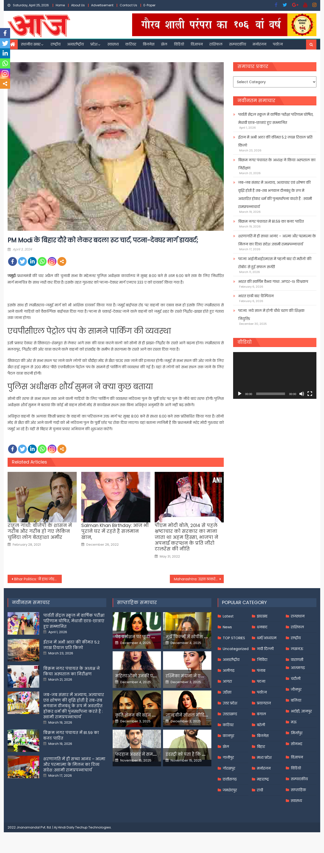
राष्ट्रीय (55, 44)
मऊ (294, 722)
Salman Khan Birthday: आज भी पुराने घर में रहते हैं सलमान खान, (115, 531)
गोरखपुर (229, 768)
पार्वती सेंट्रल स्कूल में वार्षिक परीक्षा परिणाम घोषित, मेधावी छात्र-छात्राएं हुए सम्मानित (275, 118)
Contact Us (128, 5)
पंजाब (261, 670)
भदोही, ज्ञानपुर (301, 711)
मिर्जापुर (296, 732)
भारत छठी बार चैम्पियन (256, 295)
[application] (274, 375)
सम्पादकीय (237, 44)
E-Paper (149, 5)
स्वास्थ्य (113, 44)
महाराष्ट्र (263, 779)
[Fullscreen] (309, 393)
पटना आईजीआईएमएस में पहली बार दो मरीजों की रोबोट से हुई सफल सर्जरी (274, 262)
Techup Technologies (93, 827)
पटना (261, 681)
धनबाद (262, 627)
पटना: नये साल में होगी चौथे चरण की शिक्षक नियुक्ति (271, 314)
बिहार (261, 746)
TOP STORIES (234, 637)
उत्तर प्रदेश (230, 703)
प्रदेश (93, 44)
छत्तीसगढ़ (230, 779)
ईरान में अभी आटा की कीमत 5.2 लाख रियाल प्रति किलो (275, 141)
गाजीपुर (228, 757)
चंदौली (295, 678)
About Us (78, 5)
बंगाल (261, 714)
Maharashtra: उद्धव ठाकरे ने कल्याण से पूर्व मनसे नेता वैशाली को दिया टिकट (199, 579)
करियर (130, 44)
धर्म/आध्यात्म (266, 637)
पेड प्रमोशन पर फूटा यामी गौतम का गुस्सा (153, 637)
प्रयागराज (264, 703)
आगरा (227, 681)
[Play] (239, 393)
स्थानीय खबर (30, 44)
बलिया (296, 700)
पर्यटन (278, 44)
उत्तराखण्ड (230, 714)
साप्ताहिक (298, 789)
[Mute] (301, 393)
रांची (260, 790)
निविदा (262, 659)
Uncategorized (236, 648)
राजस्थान (298, 616)
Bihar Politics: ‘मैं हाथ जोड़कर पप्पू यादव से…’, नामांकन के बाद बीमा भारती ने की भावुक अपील (38, 579)
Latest (228, 616)
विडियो (179, 44)
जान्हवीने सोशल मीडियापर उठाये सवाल (202, 715)
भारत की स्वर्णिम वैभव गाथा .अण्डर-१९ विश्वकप (273, 281)
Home (60, 5)
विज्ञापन (197, 44)
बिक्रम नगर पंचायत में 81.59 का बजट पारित (271, 221)
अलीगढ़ (228, 670)
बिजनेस (148, 44)
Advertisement (102, 5)
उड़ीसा (227, 692)
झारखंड (262, 616)
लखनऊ (297, 648)
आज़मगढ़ (298, 667)
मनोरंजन (259, 44)
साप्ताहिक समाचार (137, 602)
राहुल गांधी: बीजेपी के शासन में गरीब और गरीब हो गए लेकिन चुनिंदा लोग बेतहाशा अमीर (40, 531)
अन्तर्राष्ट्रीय (75, 44)
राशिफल (215, 44)
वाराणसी (297, 659)
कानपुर (228, 735)
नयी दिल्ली (265, 648)
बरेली (261, 724)
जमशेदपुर (230, 790)
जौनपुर (296, 689)
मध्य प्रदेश (264, 757)
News (227, 627)
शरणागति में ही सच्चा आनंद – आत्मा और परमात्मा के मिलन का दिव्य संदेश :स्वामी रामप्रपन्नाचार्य (277, 240)
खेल (164, 44)
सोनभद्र (296, 743)
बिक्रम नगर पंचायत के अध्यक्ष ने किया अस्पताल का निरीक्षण (276, 164)
